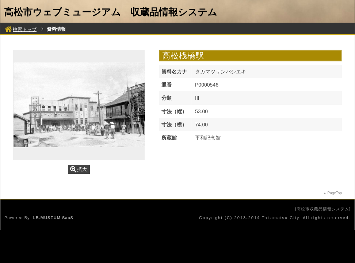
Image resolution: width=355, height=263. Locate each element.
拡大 (78, 169)
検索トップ (21, 29)
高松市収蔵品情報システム (323, 209)
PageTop (335, 193)
